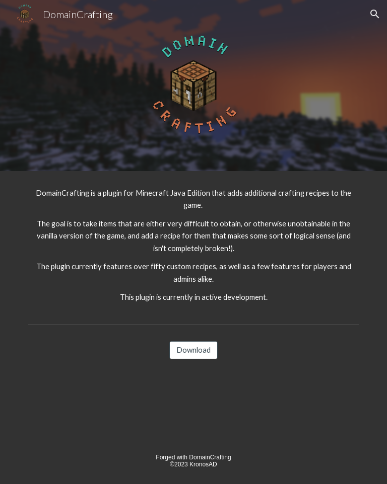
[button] (375, 14)
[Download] (193, 349)
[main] (193, 245)
